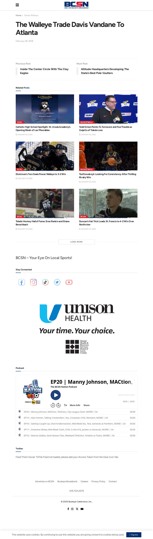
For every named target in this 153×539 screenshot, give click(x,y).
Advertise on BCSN (44, 481)
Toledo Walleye (31, 15)
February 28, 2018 (24, 41)
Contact (113, 481)
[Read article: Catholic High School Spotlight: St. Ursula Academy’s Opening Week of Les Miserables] (45, 109)
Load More (76, 242)
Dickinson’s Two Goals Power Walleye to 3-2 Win (41, 174)
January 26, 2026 (24, 134)
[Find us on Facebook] (68, 509)
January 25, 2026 (87, 229)
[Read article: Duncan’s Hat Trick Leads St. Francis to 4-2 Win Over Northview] (108, 203)
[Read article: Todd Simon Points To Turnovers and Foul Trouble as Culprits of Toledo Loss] (108, 109)
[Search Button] (135, 5)
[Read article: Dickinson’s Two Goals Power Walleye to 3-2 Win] (45, 156)
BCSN (83, 217)
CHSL (19, 122)
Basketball (86, 122)
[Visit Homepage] (76, 5)
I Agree (134, 534)
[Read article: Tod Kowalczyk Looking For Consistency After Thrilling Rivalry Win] (108, 156)
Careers (84, 481)
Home (18, 15)
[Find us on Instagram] (72, 509)
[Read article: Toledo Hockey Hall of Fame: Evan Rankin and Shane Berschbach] (45, 203)
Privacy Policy (98, 481)
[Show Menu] (17, 5)
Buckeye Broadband (67, 481)
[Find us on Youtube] (82, 509)
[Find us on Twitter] (77, 509)
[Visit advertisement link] (76, 327)
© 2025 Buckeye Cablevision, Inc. (76, 501)
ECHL (19, 169)
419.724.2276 (76, 490)
